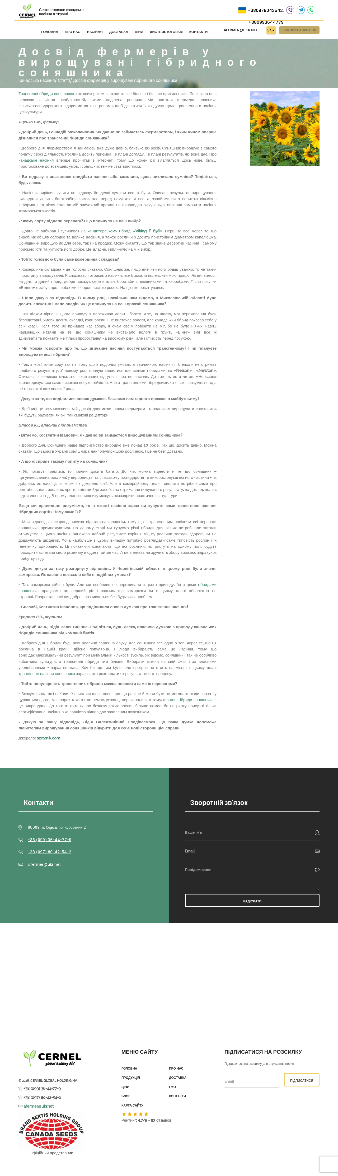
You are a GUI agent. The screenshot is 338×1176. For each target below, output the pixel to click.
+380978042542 (265, 11)
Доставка (118, 32)
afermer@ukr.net (241, 30)
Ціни (139, 32)
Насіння (95, 32)
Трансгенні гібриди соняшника (46, 92)
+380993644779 (266, 23)
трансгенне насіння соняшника (46, 672)
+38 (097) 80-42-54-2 (49, 851)
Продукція (130, 1077)
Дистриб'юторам (166, 32)
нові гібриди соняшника (192, 698)
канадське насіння (36, 159)
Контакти (198, 32)
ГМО (172, 1086)
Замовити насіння (299, 30)
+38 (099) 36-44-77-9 (49, 838)
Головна (49, 32)
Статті (64, 79)
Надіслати (252, 900)
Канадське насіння (36, 79)
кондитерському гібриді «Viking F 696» (125, 229)
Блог (125, 1095)
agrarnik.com (48, 737)
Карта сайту (132, 1104)
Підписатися (301, 1079)
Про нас (72, 32)
